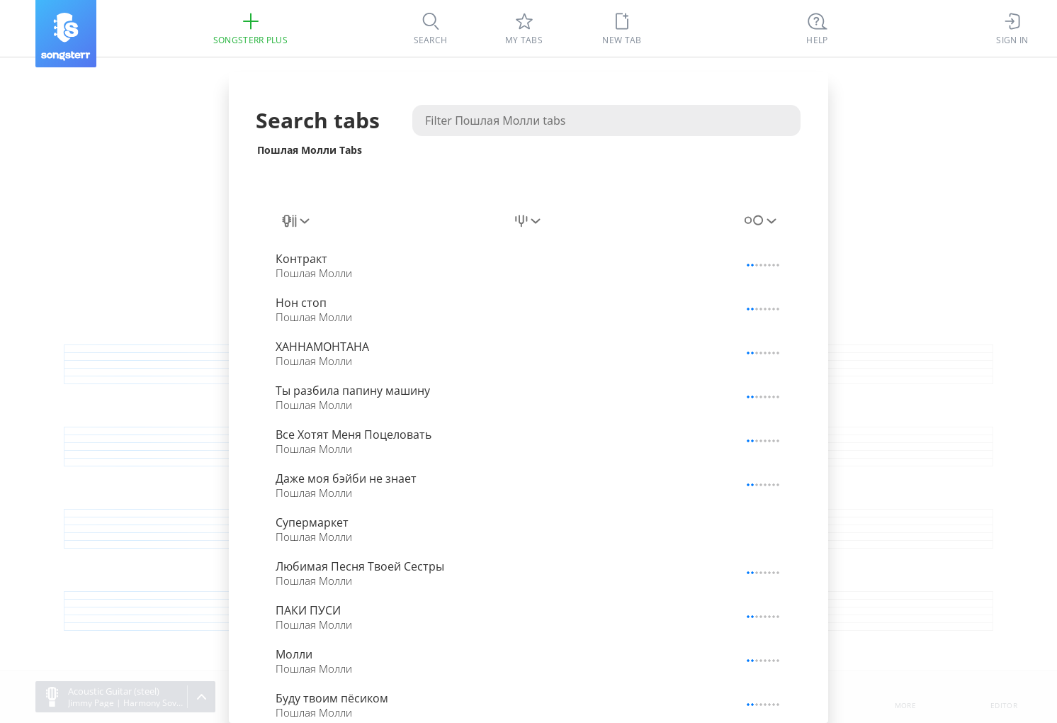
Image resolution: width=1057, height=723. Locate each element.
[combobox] (297, 221)
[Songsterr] (65, 33)
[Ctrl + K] (817, 28)
